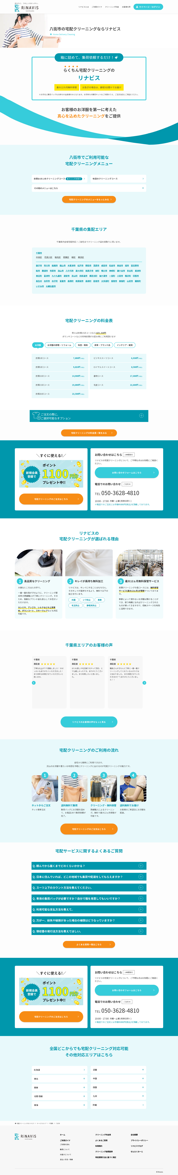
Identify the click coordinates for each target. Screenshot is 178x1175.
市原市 (53, 270)
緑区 (74, 257)
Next (144, 682)
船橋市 (55, 265)
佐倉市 (112, 265)
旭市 (127, 265)
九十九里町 (57, 275)
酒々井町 (79, 270)
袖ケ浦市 (103, 275)
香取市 (114, 280)
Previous (33, 682)
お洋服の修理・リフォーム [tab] (59, 345)
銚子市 (39, 265)
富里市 (63, 280)
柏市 (38, 270)
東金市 (120, 265)
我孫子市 (89, 270)
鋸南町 (138, 280)
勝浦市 (45, 270)
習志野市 (135, 265)
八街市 (120, 275)
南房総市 (79, 280)
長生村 (39, 280)
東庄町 (39, 275)
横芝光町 (93, 275)
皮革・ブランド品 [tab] (102, 345)
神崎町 (112, 270)
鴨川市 (104, 270)
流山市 (61, 270)
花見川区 (48, 257)
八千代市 (70, 270)
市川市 (47, 265)
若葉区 (66, 257)
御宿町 (122, 280)
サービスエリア (41, 1123)
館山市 (63, 265)
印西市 (136, 275)
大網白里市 (51, 286)
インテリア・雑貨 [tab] (125, 345)
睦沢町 (128, 275)
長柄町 (71, 280)
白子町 (55, 280)
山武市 (130, 280)
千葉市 (39, 252)
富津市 (47, 275)
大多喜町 (105, 280)
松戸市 (80, 265)
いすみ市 (40, 286)
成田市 (104, 265)
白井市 (47, 280)
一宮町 (112, 275)
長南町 (88, 280)
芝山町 (75, 275)
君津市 (138, 270)
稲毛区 (58, 257)
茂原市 (96, 265)
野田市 (88, 265)
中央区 (39, 257)
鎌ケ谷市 (121, 270)
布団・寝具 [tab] (83, 345)
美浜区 (81, 257)
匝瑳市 (96, 280)
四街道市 (83, 275)
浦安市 (67, 275)
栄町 (97, 270)
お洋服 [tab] (38, 345)
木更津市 (72, 265)
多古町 (130, 270)
